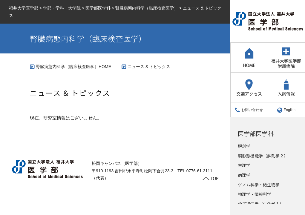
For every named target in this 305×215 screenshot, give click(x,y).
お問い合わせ (249, 110)
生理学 (244, 165)
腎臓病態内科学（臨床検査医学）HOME (73, 66)
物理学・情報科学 (254, 194)
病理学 (244, 175)
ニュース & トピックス (149, 66)
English (286, 110)
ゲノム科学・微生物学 (259, 185)
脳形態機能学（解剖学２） (263, 156)
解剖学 (244, 146)
